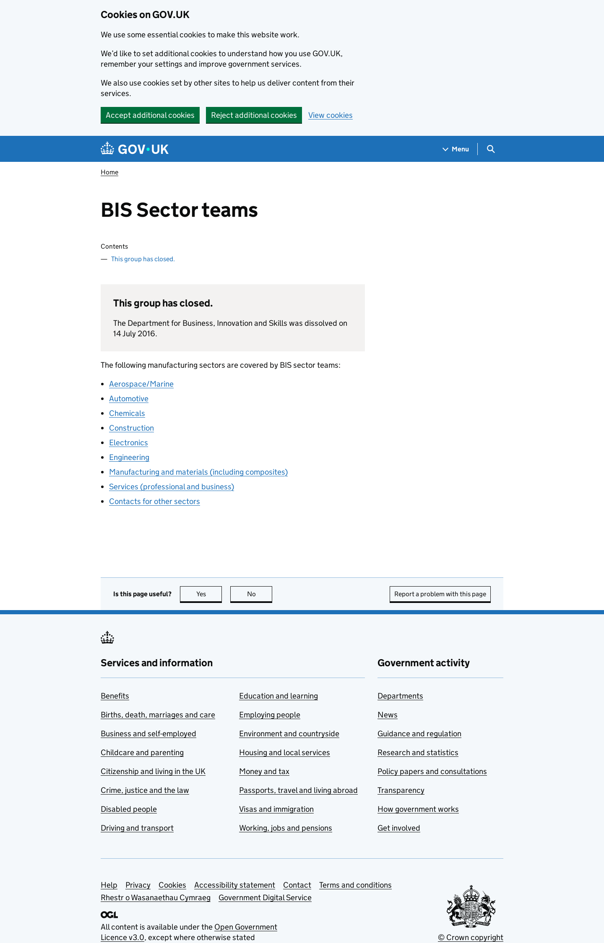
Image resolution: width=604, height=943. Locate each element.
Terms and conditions (355, 885)
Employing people (269, 715)
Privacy (138, 885)
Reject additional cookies (254, 115)
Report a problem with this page (440, 594)
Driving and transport (137, 828)
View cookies (330, 115)
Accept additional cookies (150, 115)
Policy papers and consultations (432, 771)
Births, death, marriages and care (158, 715)
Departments (400, 696)
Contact (297, 885)
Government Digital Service (265, 897)
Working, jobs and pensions (285, 828)
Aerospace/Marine (141, 384)
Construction (131, 428)
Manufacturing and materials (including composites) (198, 472)
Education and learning (278, 696)
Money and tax (264, 771)
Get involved (399, 828)
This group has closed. (143, 259)
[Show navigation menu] (456, 149)
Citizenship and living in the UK (153, 771)
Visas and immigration (276, 809)
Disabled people (129, 809)
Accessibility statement (234, 885)
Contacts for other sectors (154, 501)
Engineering (129, 457)
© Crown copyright (470, 937)
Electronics (128, 442)
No (260, 594)
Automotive (128, 398)
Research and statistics (418, 752)
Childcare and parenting (142, 752)
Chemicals (127, 413)
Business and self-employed (148, 733)
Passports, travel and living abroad (298, 790)
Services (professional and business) (171, 486)
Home (109, 172)
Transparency (401, 790)
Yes (209, 594)
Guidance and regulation (419, 733)
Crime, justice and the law (145, 790)
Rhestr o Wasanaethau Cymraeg (156, 897)
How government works (418, 809)
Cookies (172, 885)
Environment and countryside (289, 733)
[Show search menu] (490, 149)
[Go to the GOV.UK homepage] (135, 149)
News (388, 715)
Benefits (115, 696)
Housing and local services (284, 752)
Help (109, 885)
